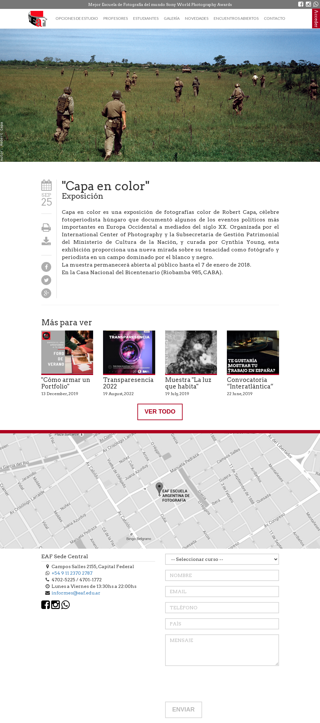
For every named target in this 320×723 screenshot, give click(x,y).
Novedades (196, 18)
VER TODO (160, 412)
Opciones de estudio (76, 18)
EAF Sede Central (64, 556)
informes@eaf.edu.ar (76, 592)
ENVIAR (183, 709)
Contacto (274, 18)
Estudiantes (146, 18)
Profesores (115, 18)
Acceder (316, 18)
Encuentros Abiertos (236, 18)
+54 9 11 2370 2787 (72, 573)
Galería (172, 18)
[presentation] (215, 684)
